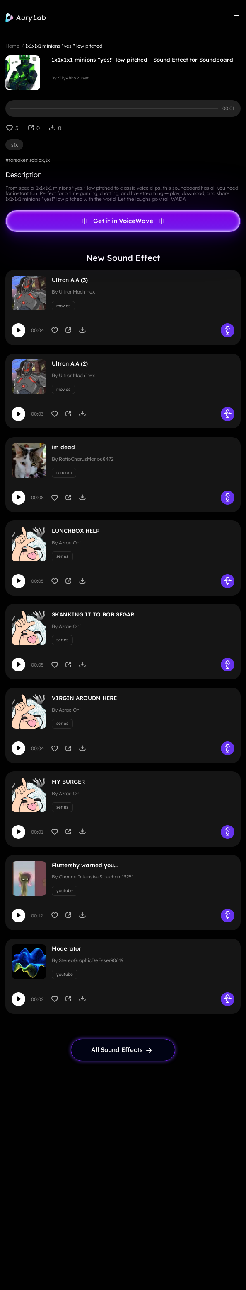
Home (12, 46)
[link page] (123, 1050)
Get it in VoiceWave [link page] (122, 221)
